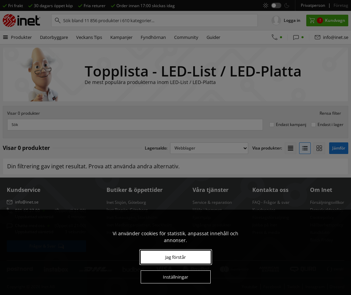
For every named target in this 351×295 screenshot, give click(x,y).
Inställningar (175, 277)
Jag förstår (175, 257)
